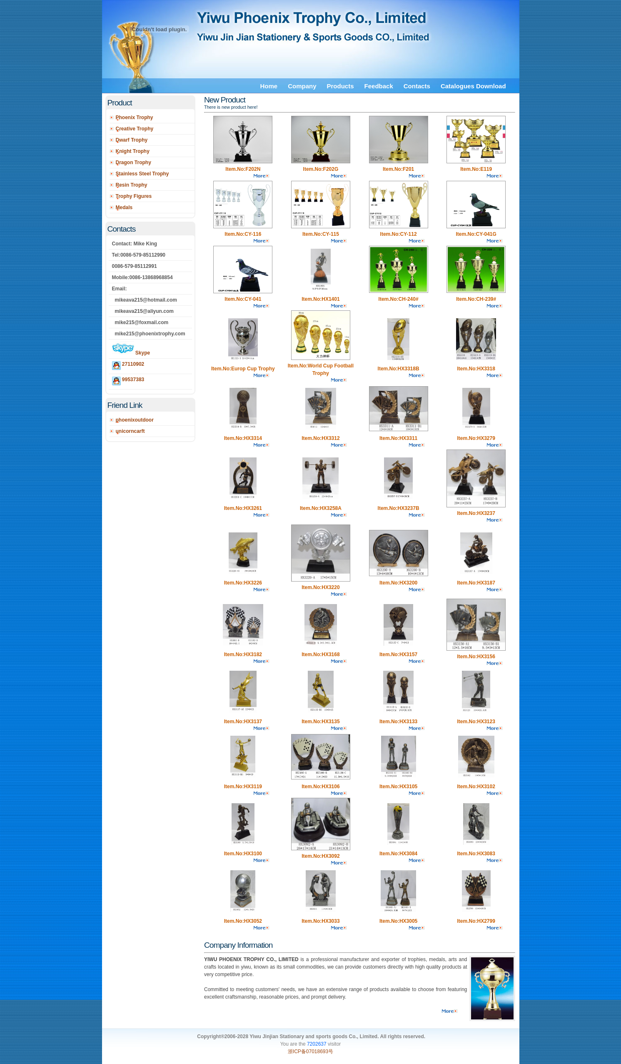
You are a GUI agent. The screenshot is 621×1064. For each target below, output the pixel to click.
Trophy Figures (134, 196)
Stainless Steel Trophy (142, 174)
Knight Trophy (133, 151)
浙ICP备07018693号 (310, 1051)
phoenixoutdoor (135, 420)
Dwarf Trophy (132, 140)
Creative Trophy (135, 129)
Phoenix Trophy (134, 117)
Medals (124, 207)
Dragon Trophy (133, 162)
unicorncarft (130, 431)
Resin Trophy (131, 185)
